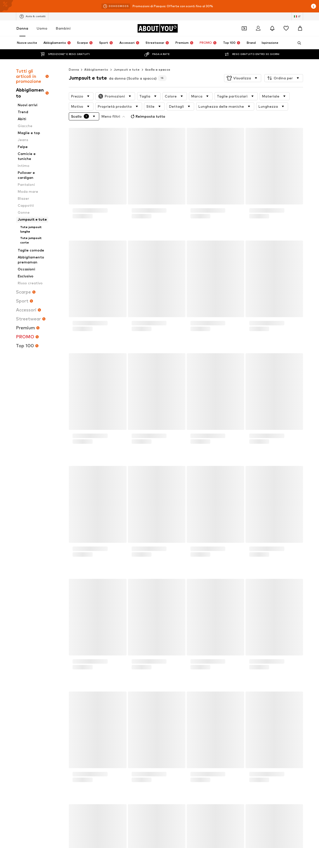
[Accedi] (258, 28)
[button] (242, 68)
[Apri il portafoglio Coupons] (244, 28)
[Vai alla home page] (157, 28)
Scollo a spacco (157, 59)
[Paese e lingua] (297, 16)
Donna (22, 28)
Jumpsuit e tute (127, 59)
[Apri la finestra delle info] (313, 6)
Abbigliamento (96, 59)
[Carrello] (300, 28)
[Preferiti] (286, 28)
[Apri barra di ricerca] (298, 43)
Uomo (42, 28)
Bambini (63, 28)
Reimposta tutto (119, 105)
